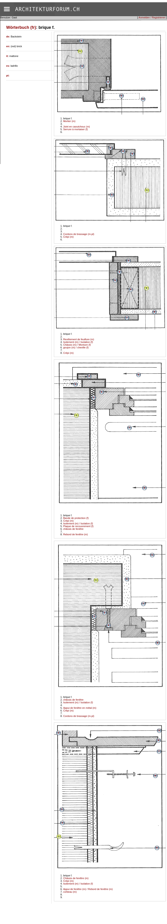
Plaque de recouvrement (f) (78, 526)
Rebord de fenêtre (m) (75, 534)
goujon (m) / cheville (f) (76, 347)
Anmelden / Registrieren (152, 17)
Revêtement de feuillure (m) (78, 339)
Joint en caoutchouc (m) (76, 126)
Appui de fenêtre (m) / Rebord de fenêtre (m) (88, 889)
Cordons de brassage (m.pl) (78, 234)
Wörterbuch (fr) (21, 27)
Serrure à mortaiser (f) (75, 129)
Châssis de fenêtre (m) (76, 878)
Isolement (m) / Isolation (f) (78, 342)
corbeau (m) (70, 891)
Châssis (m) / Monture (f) (77, 344)
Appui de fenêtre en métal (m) (79, 707)
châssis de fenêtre (73, 529)
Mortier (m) (69, 121)
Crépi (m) (68, 236)
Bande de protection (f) (76, 518)
